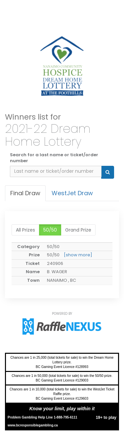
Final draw (25, 193)
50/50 (50, 230)
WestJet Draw (72, 193)
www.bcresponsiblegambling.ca (33, 425)
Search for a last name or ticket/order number (54, 158)
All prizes (25, 230)
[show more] (78, 255)
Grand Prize (78, 230)
